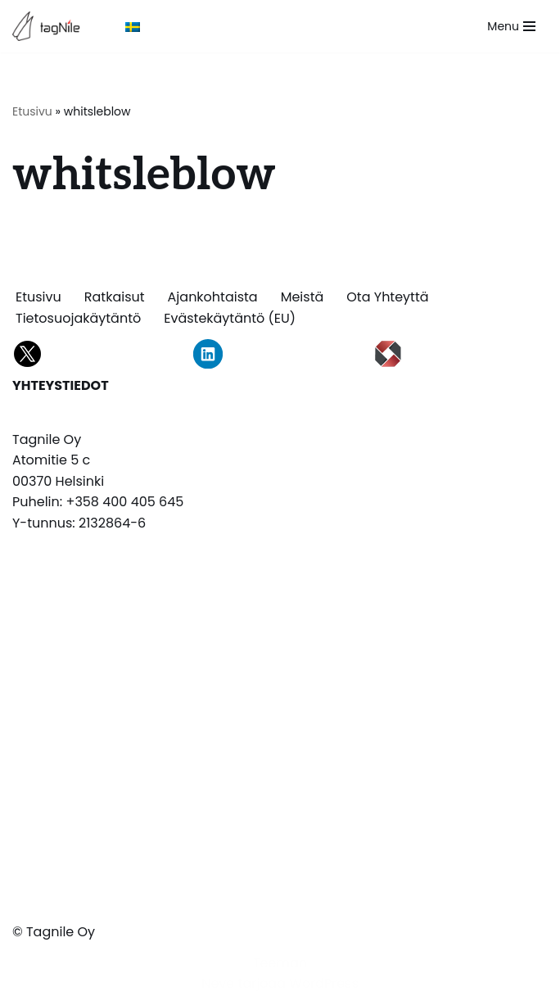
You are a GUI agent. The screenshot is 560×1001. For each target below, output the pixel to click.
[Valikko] (511, 26)
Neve (217, 983)
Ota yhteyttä (387, 297)
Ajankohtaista (213, 297)
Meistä (302, 297)
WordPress (324, 983)
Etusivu (32, 111)
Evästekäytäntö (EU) (230, 318)
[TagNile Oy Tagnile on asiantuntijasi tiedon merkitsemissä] (50, 26)
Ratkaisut (114, 297)
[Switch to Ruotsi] (133, 26)
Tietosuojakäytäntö (78, 318)
